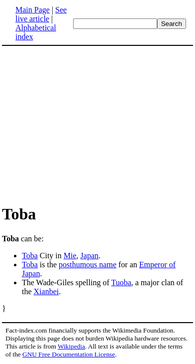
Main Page (32, 9)
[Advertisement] (85, 124)
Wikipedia (71, 346)
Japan (89, 255)
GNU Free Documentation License (68, 354)
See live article (41, 14)
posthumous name (87, 264)
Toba (30, 255)
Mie (70, 255)
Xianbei (46, 291)
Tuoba (121, 282)
